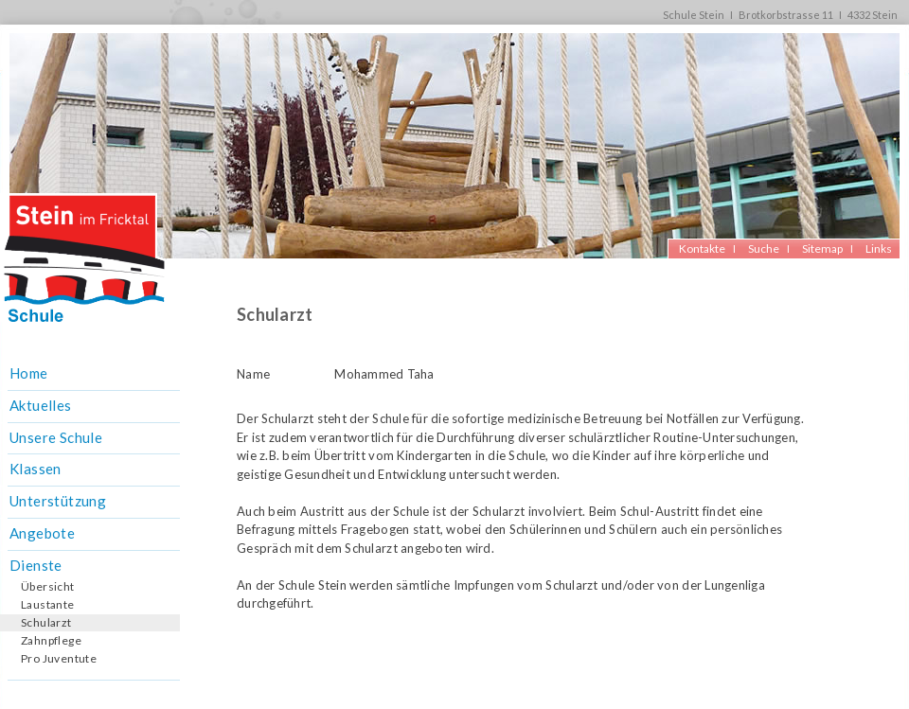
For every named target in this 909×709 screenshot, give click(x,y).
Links (878, 248)
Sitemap (822, 248)
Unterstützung (57, 500)
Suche (763, 248)
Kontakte (702, 248)
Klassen (35, 468)
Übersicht (48, 586)
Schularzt (46, 622)
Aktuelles (40, 405)
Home (28, 372)
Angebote (42, 532)
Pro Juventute (59, 658)
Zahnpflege (51, 640)
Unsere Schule (55, 437)
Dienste (35, 565)
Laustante (48, 604)
